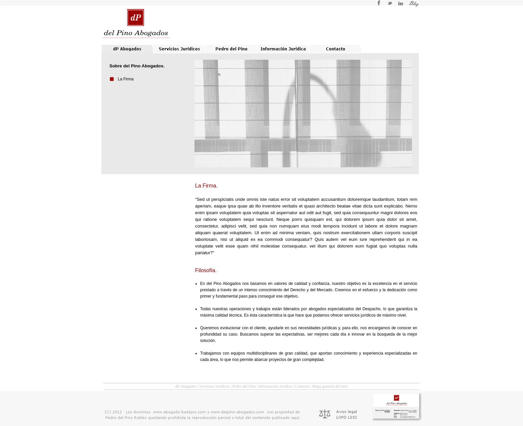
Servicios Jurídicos (214, 386)
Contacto (302, 386)
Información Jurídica (275, 386)
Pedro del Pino (244, 386)
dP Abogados (185, 386)
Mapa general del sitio (330, 386)
